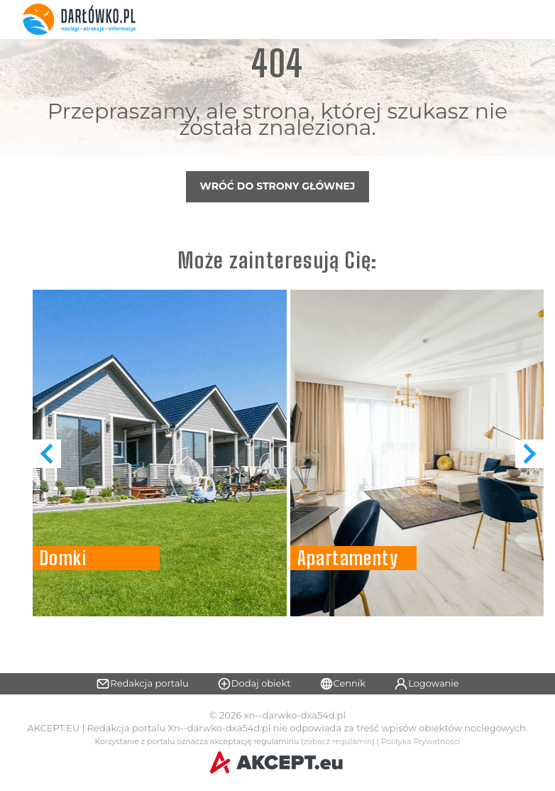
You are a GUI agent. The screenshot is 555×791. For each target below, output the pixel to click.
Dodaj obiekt (254, 684)
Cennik (342, 684)
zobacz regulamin (338, 741)
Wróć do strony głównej (278, 186)
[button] (529, 454)
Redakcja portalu (142, 684)
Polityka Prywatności (421, 741)
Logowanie (426, 684)
